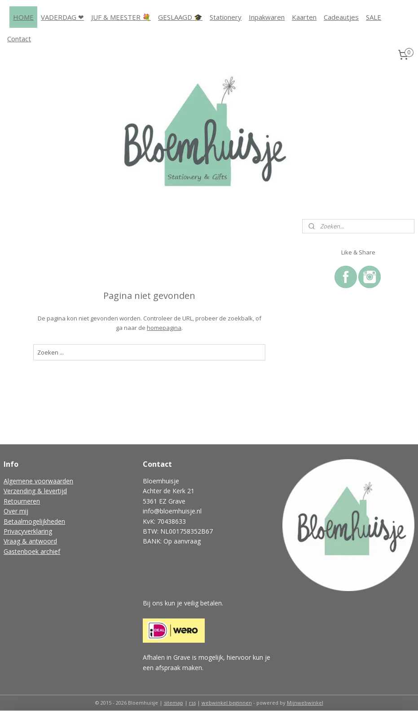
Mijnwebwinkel (305, 702)
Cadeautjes (341, 17)
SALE (373, 17)
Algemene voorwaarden (38, 481)
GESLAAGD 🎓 (180, 17)
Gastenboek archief (32, 551)
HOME (23, 17)
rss (192, 702)
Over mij (16, 511)
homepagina (164, 327)
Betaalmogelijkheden (34, 521)
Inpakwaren (267, 17)
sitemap (173, 702)
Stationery (226, 17)
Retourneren (22, 501)
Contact (19, 38)
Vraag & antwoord (30, 541)
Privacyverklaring (28, 531)
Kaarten (304, 17)
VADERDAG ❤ (62, 17)
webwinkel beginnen (227, 702)
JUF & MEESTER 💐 (121, 17)
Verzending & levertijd (35, 491)
